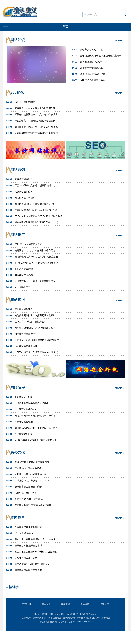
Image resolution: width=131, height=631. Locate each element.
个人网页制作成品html (26, 409)
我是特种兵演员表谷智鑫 (92, 74)
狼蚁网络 (74, 614)
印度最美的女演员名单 (91, 68)
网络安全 (46, 604)
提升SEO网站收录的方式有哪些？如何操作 (36, 133)
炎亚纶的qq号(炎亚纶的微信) (29, 499)
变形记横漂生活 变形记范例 (28, 486)
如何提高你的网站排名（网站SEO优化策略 (36, 126)
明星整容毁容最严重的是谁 (28, 570)
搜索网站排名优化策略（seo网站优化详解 (36, 210)
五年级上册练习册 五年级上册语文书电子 (100, 55)
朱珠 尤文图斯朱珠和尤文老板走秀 (32, 462)
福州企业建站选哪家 (25, 102)
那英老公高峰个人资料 (91, 61)
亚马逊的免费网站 (24, 269)
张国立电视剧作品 (24, 533)
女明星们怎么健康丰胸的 (92, 80)
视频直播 (65, 604)
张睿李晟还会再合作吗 (26, 492)
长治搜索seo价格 (23, 434)
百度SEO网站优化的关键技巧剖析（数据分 (36, 262)
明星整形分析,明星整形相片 (28, 545)
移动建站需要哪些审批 (26, 346)
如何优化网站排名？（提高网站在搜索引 (35, 315)
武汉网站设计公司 (24, 191)
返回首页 (104, 604)
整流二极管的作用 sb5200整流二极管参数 (36, 551)
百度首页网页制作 (24, 179)
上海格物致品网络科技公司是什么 (32, 403)
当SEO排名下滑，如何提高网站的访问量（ (36, 352)
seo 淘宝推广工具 (23, 287)
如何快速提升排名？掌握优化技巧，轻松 (35, 204)
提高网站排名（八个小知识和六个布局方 (35, 250)
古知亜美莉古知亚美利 (26, 557)
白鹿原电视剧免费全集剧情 (28, 527)
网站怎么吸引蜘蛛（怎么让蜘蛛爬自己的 (35, 327)
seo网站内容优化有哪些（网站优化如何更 (36, 440)
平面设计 (26, 604)
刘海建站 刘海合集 (24, 275)
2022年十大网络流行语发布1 (29, 244)
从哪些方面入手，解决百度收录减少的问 (35, 281)
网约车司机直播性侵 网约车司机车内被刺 (35, 539)
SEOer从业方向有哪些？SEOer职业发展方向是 (38, 216)
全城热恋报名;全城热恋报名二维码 (32, 480)
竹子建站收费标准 (24, 421)
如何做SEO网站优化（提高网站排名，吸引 (36, 427)
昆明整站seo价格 (23, 397)
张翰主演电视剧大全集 (91, 49)
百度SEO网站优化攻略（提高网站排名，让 (36, 185)
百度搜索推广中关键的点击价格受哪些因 (35, 108)
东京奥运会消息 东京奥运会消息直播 (33, 505)
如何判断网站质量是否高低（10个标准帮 (35, 415)
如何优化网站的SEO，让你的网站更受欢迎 (36, 256)
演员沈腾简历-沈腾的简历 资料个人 (32, 564)
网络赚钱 (84, 604)
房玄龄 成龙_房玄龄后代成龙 (29, 468)
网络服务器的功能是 (25, 197)
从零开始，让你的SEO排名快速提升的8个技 (37, 340)
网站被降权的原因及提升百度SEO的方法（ (36, 222)
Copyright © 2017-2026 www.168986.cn (51, 614)
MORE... (119, 40)
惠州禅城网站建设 (24, 309)
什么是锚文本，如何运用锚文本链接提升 (35, 120)
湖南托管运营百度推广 (26, 334)
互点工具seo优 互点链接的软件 (30, 321)
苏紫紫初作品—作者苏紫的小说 (30, 474)
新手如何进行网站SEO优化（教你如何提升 (36, 114)
